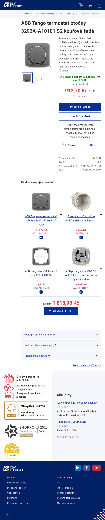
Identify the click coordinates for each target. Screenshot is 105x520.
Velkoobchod (13, 493)
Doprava (11, 477)
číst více (63, 70)
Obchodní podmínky (66, 493)
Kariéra (60, 482)
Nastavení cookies (66, 503)
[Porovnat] (69, 145)
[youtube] (96, 468)
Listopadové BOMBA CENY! (72, 421)
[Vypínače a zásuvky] (45, 13)
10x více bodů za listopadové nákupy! (77, 402)
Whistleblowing (64, 477)
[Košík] (90, 5)
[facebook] (86, 468)
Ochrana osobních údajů (69, 498)
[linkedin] (78, 468)
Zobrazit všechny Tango (87, 365)
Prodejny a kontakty (16, 488)
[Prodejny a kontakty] (26, 387)
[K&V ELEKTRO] (13, 4)
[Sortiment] (26, 395)
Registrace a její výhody (18, 503)
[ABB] (60, 13)
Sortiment (12, 498)
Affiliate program (65, 488)
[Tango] (68, 13)
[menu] (98, 5)
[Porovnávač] (81, 5)
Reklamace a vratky (16, 482)
